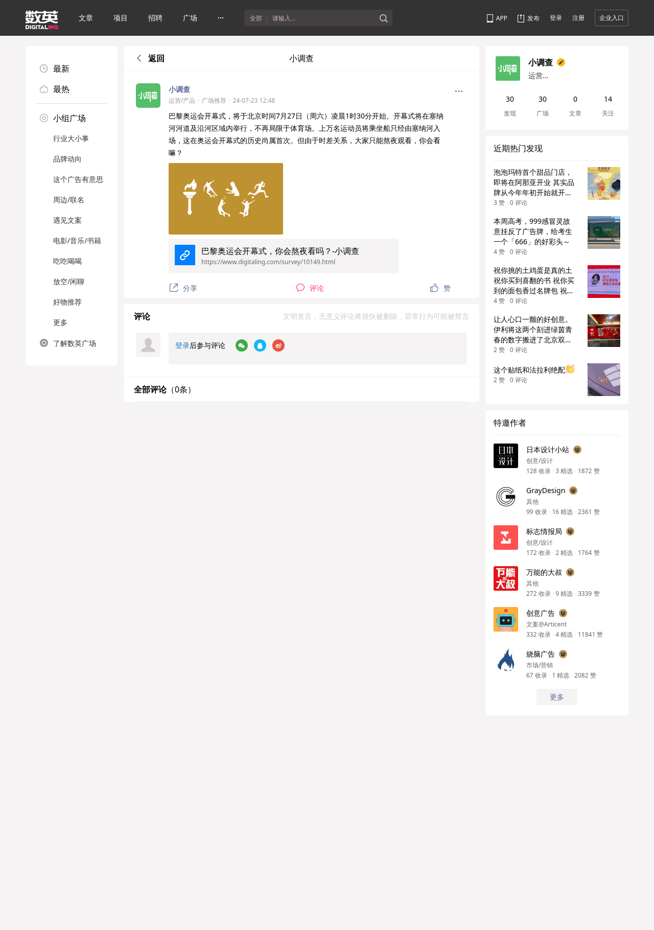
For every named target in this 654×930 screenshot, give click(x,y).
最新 (54, 68)
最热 (54, 89)
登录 (556, 17)
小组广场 (63, 118)
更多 (60, 322)
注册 (578, 17)
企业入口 (611, 17)
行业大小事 (71, 138)
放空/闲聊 (68, 281)
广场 (190, 17)
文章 (86, 17)
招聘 (155, 17)
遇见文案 (67, 220)
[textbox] (323, 18)
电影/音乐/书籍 (77, 240)
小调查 (179, 89)
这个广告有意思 (78, 179)
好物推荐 (67, 302)
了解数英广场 (68, 343)
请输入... (283, 18)
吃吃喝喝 (67, 261)
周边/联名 (68, 199)
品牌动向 (67, 159)
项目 (120, 17)
